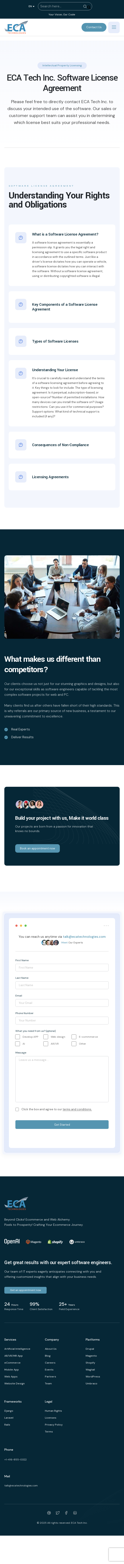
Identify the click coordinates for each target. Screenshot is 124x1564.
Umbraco (91, 1383)
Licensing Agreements (50, 475)
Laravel (8, 1417)
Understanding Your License (55, 370)
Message (20, 1052)
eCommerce (12, 1362)
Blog (48, 1355)
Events (49, 1369)
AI (24, 1043)
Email (18, 995)
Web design (58, 1037)
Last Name (21, 978)
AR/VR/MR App (13, 1355)
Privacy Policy (54, 1424)
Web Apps (11, 1376)
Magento (91, 1355)
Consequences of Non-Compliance (60, 443)
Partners (50, 1376)
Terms (49, 1431)
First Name (22, 960)
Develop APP (30, 1037)
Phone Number (24, 1013)
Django (8, 1411)
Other (82, 1043)
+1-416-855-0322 (15, 1459)
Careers (50, 1362)
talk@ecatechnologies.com (84, 937)
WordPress (93, 1376)
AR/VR (55, 1043)
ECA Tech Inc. (79, 1523)
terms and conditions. (77, 1109)
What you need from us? (35, 1031)
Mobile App (11, 1369)
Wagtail (90, 1369)
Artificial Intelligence (17, 1349)
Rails (7, 1424)
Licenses (50, 1417)
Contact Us (94, 27)
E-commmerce (88, 1037)
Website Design (14, 1383)
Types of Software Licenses (55, 340)
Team (48, 1383)
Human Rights (53, 1411)
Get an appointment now (25, 1290)
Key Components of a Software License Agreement (64, 305)
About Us (51, 1349)
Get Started (62, 1125)
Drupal (90, 1349)
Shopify (90, 1362)
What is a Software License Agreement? (65, 234)
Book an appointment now (37, 848)
